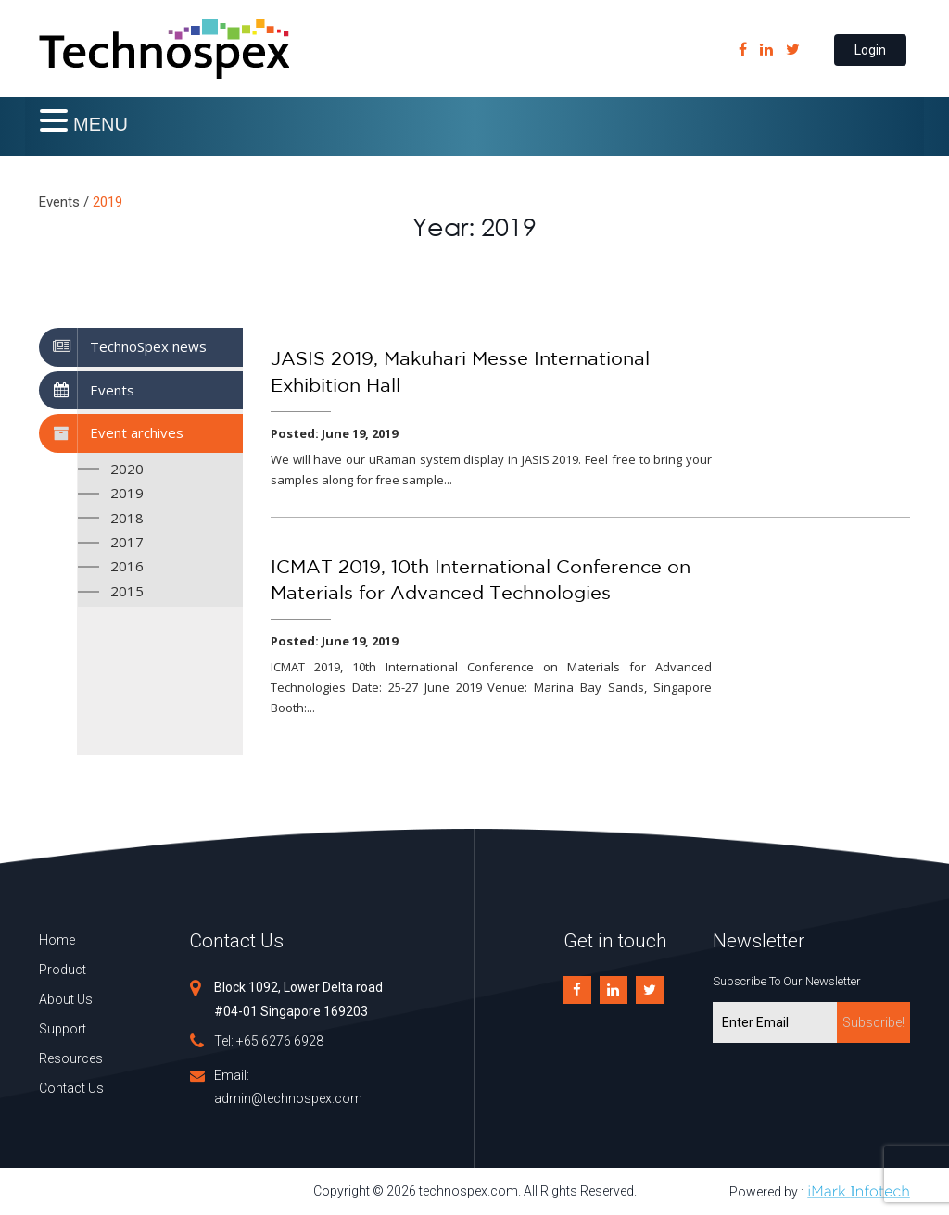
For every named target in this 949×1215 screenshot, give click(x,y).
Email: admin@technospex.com (288, 1087)
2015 (127, 591)
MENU (100, 124)
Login (870, 50)
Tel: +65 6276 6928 (268, 1040)
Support (62, 1028)
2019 (127, 492)
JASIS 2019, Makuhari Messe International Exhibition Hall (460, 373)
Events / (64, 202)
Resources (71, 1058)
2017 (127, 541)
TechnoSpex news (148, 346)
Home (57, 940)
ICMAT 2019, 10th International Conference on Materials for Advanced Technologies (480, 581)
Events (112, 390)
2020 (127, 468)
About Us (66, 999)
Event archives (136, 432)
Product (62, 969)
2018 (127, 517)
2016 (127, 566)
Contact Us (71, 1088)
